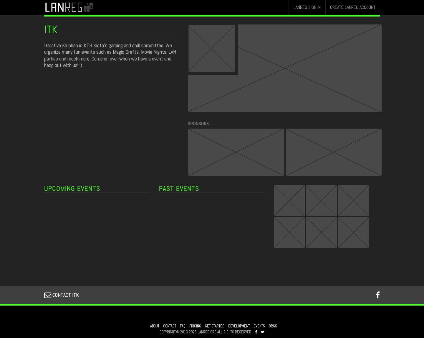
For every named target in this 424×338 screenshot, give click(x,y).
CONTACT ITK (61, 294)
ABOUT (154, 326)
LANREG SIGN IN (307, 7)
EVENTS (259, 326)
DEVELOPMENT (239, 326)
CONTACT (169, 326)
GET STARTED (214, 326)
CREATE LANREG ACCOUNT (352, 7)
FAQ (183, 326)
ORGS (273, 326)
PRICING (195, 326)
